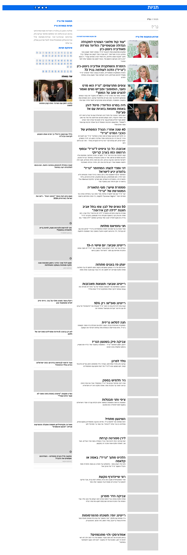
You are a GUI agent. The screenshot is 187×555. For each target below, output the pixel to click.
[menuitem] (137, 2)
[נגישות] (3, 2)
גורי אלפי (66, 43)
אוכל (100, 2)
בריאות (92, 2)
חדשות (139, 2)
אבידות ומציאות (42, 37)
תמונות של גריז (62, 21)
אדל (33, 37)
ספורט (130, 2)
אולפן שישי (60, 40)
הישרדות (47, 31)
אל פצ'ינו (41, 40)
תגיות (153, 19)
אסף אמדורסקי (37, 31)
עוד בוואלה (64, 77)
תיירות (83, 2)
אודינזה (67, 40)
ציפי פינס (66, 37)
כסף (106, 2)
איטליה (53, 40)
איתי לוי (47, 40)
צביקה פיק (35, 34)
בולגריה (54, 31)
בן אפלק (34, 40)
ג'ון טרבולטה (60, 34)
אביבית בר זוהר (55, 37)
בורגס (67, 34)
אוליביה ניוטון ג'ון (63, 31)
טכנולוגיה (74, 2)
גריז (146, 19)
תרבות (122, 2)
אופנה (64, 2)
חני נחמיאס (50, 34)
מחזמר (42, 34)
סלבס (114, 2)
